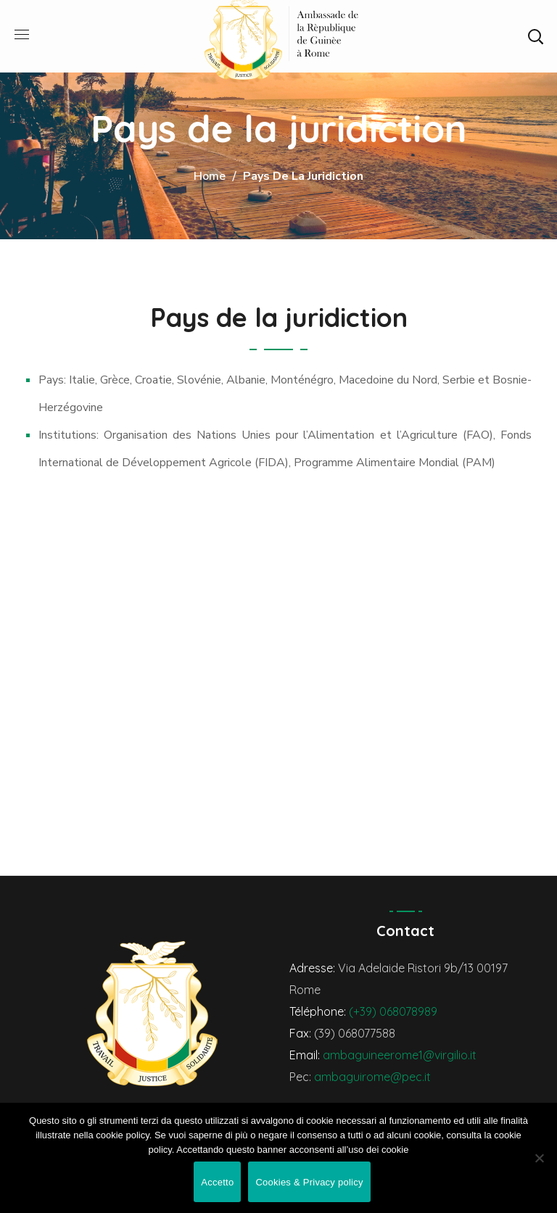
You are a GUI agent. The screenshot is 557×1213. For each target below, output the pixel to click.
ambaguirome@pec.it (372, 1076)
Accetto (217, 1182)
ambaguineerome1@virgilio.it (399, 1055)
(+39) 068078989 (393, 1011)
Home (210, 176)
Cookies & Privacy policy (309, 1182)
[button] (535, 36)
